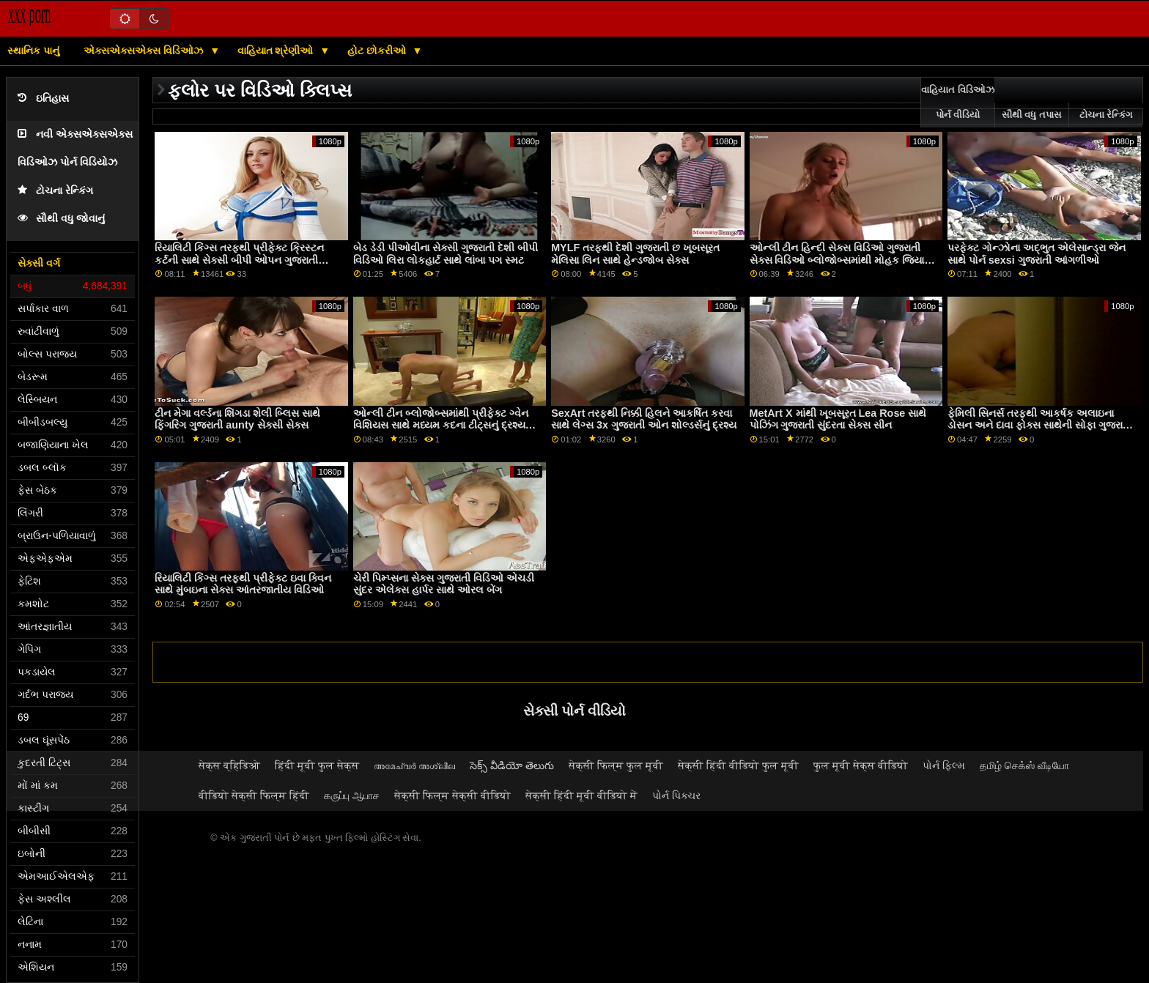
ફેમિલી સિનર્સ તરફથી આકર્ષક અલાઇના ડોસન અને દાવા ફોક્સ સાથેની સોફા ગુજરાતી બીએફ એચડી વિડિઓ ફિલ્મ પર (1039, 425)
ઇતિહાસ (43, 98)
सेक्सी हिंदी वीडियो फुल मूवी (738, 765)
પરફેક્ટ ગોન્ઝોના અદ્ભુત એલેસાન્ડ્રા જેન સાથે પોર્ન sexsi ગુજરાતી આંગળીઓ (1036, 254)
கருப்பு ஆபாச (352, 795)
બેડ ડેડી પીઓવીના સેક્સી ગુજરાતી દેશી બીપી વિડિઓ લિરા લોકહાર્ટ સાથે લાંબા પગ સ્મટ (445, 254)
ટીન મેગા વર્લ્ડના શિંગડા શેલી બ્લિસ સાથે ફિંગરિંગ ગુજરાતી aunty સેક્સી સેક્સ (237, 419)
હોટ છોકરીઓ (378, 50)
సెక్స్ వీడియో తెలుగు (512, 765)
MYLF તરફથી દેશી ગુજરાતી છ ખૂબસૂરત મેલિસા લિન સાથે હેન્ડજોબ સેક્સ (635, 254)
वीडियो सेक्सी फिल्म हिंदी (254, 795)
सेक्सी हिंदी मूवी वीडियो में (581, 795)
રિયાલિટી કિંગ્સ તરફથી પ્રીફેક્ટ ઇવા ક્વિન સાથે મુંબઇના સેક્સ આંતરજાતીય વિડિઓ (243, 584)
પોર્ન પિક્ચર (676, 795)
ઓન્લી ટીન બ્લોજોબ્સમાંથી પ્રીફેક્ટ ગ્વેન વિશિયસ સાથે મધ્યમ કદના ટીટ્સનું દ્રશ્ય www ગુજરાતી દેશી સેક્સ (440, 425)
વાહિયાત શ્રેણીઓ (277, 50)
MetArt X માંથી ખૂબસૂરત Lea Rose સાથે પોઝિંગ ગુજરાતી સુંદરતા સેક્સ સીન (838, 419)
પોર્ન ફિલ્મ (944, 765)
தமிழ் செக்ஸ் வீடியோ (1024, 765)
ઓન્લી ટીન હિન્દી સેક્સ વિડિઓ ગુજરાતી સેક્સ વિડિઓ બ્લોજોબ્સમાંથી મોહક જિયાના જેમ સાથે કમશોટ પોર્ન (842, 260)
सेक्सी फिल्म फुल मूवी (616, 765)
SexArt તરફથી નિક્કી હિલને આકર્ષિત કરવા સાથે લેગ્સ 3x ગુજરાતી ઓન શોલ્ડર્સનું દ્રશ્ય (643, 419)
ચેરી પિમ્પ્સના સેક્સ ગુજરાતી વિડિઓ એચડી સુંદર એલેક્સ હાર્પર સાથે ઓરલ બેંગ (443, 584)
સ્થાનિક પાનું (33, 50)
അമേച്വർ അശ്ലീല (414, 765)
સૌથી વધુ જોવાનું (61, 218)
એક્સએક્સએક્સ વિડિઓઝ (145, 50)
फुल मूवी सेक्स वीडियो (860, 765)
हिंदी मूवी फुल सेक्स (317, 765)
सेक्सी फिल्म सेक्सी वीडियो (452, 795)
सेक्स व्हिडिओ (229, 765)
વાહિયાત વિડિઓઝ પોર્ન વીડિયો (957, 102)
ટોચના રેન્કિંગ (55, 190)
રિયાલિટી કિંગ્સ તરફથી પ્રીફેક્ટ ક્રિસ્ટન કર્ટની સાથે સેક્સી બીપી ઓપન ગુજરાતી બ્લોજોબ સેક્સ (239, 260)
